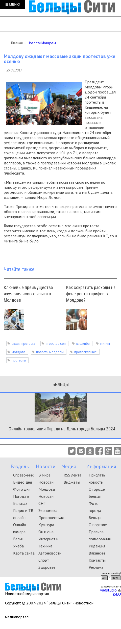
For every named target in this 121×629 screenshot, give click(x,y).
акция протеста (23, 343)
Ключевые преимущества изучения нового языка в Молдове (28, 294)
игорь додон (56, 343)
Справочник (23, 475)
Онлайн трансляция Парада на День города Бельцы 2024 (62, 428)
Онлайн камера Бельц (19, 531)
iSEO (117, 594)
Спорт (43, 560)
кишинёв (83, 343)
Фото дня (21, 489)
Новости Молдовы (42, 43)
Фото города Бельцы (95, 510)
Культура (46, 524)
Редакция (97, 545)
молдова (19, 352)
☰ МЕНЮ (12, 4)
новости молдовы (50, 352)
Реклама (96, 567)
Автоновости (49, 553)
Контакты (97, 560)
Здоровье (46, 567)
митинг (105, 343)
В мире (44, 475)
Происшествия (51, 517)
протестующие (85, 352)
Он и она (46, 531)
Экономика (47, 510)
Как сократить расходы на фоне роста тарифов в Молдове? (90, 294)
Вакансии (97, 553)
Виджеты (72, 482)
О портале (98, 524)
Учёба (18, 545)
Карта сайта (24, 553)
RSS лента (72, 475)
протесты (19, 360)
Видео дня (22, 482)
